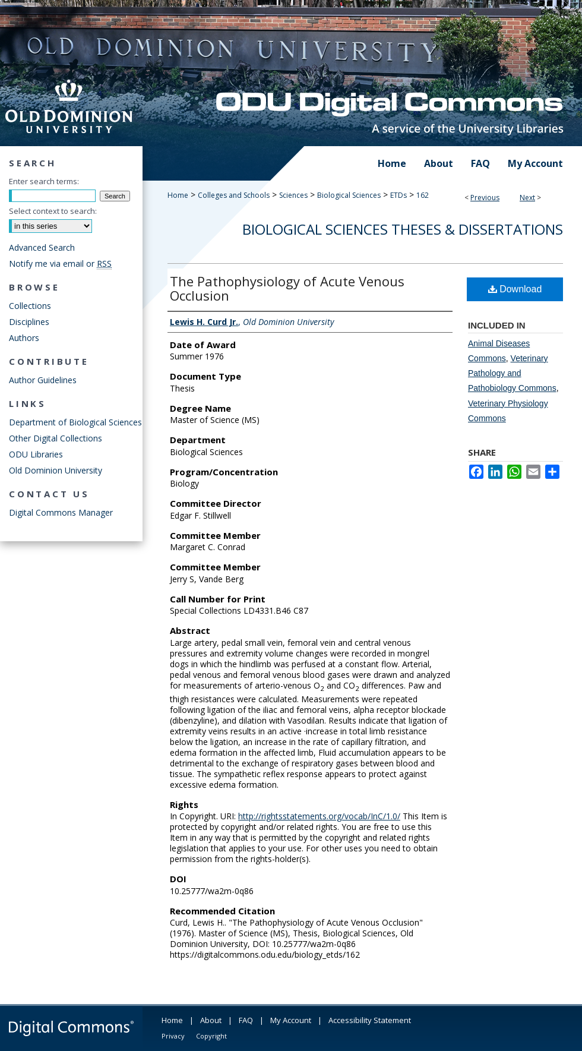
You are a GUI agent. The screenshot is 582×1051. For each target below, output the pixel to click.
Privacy (173, 1035)
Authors (24, 337)
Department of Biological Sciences (75, 422)
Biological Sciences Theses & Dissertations (402, 229)
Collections (30, 305)
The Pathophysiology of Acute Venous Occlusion (287, 288)
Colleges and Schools (234, 195)
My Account (290, 1020)
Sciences (293, 195)
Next (527, 197)
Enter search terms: (44, 181)
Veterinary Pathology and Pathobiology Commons (512, 373)
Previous (484, 197)
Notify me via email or (60, 263)
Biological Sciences (349, 195)
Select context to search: (53, 211)
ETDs (398, 195)
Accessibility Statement (369, 1020)
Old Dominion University (55, 470)
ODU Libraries (36, 454)
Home (177, 195)
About (211, 1020)
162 (422, 195)
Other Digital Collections (55, 438)
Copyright (211, 1035)
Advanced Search (42, 247)
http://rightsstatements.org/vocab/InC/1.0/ (319, 816)
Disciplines (29, 321)
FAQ (246, 1020)
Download (515, 289)
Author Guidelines (43, 380)
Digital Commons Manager (61, 512)
